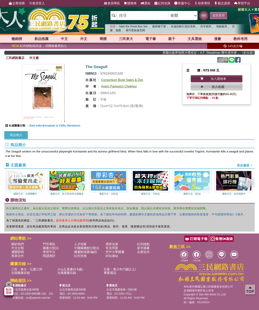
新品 (41, 39)
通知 (145, 3)
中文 (64, 39)
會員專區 (112, 3)
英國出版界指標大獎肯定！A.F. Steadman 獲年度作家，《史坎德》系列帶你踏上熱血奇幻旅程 (211, 52)
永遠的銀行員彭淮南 (183, 26)
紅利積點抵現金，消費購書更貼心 (39, 45)
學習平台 (242, 3)
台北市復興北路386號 (26, 289)
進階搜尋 (218, 15)
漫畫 (217, 39)
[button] (252, 182)
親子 (171, 39)
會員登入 (37, 3)
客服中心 (182, 3)
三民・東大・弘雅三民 (26, 269)
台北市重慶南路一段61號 (121, 289)
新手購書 (143, 248)
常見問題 (112, 248)
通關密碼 (17, 252)
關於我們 (17, 244)
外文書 (34, 58)
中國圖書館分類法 (86, 248)
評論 (223, 59)
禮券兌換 (112, 244)
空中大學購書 (115, 252)
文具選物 (195, 39)
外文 (83, 39)
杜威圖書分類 (17, 125)
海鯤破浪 (221, 26)
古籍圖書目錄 (20, 272)
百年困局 (205, 26)
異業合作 (17, 255)
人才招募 (80, 244)
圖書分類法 (50, 248)
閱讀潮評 (49, 255)
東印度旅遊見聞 (135, 30)
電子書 (150, 39)
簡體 (103, 39)
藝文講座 (222, 3)
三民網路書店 (15, 58)
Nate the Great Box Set (133, 26)
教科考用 (240, 39)
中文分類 (17, 248)
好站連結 (112, 255)
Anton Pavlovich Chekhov (119, 86)
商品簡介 (16, 135)
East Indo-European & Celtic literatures (55, 125)
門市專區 (49, 244)
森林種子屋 (159, 26)
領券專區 (202, 3)
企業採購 (17, 3)
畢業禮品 (110, 272)
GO (203, 15)
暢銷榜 (17, 39)
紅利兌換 (162, 3)
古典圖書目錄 (66, 272)
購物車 (130, 3)
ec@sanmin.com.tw (38, 297)
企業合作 (143, 252)
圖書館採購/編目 (85, 252)
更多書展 (245, 165)
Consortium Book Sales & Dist (122, 80)
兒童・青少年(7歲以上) (120, 269)
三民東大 (126, 39)
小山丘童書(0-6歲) (70, 269)
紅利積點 (143, 244)
